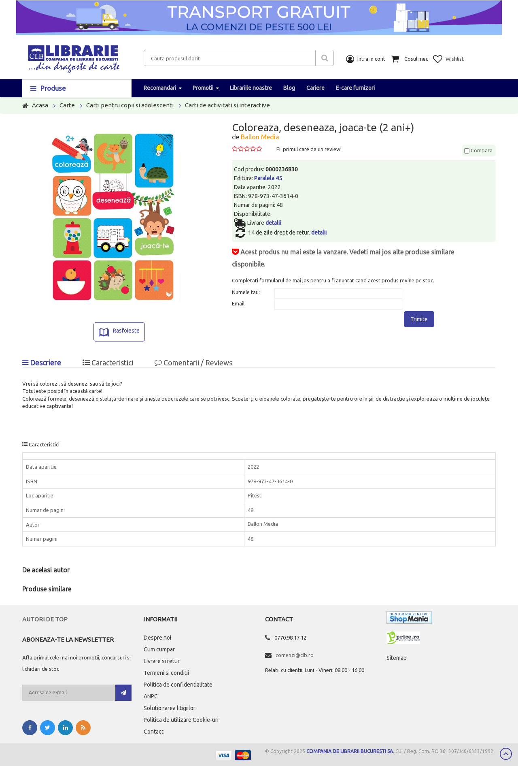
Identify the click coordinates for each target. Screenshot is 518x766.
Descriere (41, 362)
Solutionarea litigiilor (169, 708)
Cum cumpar (159, 649)
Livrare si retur (162, 661)
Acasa (40, 105)
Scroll (506, 754)
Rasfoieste (126, 330)
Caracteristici (108, 362)
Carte (67, 105)
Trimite (419, 319)
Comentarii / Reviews (193, 362)
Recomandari (160, 88)
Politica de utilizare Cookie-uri (181, 720)
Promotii (203, 88)
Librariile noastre (251, 88)
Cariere (315, 88)
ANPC (151, 696)
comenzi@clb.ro (295, 655)
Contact (153, 731)
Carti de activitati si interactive (227, 105)
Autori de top (45, 619)
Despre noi (157, 637)
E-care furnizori (355, 88)
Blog (289, 88)
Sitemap (396, 658)
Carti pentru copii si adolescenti (130, 105)
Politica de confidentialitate (178, 684)
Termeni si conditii (166, 673)
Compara (478, 150)
